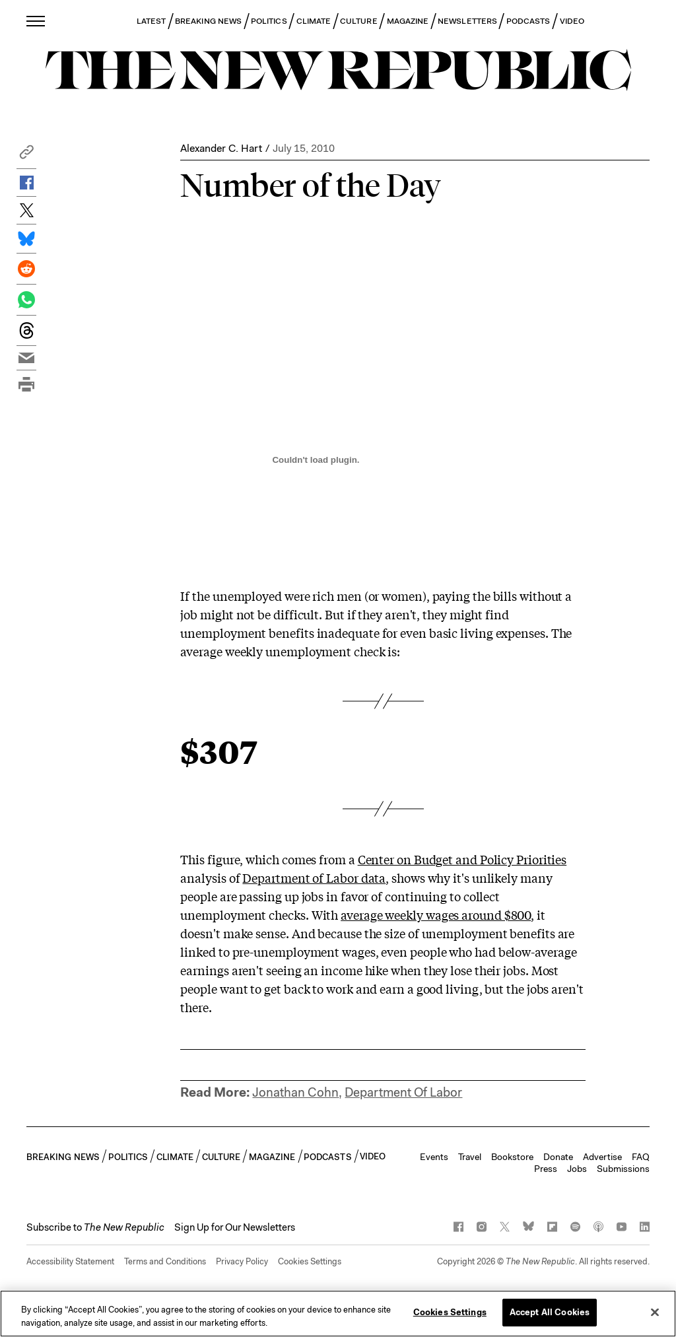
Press (545, 1169)
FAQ (641, 1157)
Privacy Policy (242, 1261)
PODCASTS (528, 21)
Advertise (602, 1157)
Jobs (577, 1169)
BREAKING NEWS (208, 21)
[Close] (654, 1311)
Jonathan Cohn (295, 1092)
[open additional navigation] (36, 21)
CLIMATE (313, 21)
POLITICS (269, 21)
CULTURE (359, 21)
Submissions (623, 1169)
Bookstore (512, 1157)
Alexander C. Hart (221, 148)
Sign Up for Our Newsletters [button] (234, 1227)
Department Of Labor (403, 1092)
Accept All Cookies (550, 1312)
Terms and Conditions (165, 1261)
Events (434, 1157)
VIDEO (572, 21)
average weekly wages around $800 (436, 914)
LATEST (151, 21)
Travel (469, 1157)
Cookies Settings (309, 1261)
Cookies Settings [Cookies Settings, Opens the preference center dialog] (450, 1312)
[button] (26, 155)
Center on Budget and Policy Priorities (462, 859)
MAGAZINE (408, 21)
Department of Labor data (314, 877)
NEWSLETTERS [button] (467, 21)
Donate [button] (558, 1157)
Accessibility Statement (70, 1261)
